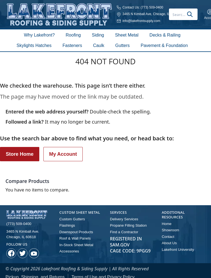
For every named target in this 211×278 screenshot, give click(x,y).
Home (166, 219)
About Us (168, 237)
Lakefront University (176, 243)
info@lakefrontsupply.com (94, 19)
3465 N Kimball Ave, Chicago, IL (98, 12)
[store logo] (35, 11)
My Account (63, 149)
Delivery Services (122, 214)
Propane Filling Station (126, 220)
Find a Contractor (122, 226)
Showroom (169, 225)
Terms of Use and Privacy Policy (102, 270)
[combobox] (146, 12)
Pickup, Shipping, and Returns (35, 270)
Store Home (20, 149)
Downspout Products (74, 226)
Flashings (66, 220)
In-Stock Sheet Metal (74, 238)
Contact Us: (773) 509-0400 (95, 5)
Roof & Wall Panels (73, 232)
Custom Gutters (70, 214)
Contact (167, 231)
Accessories (68, 244)
